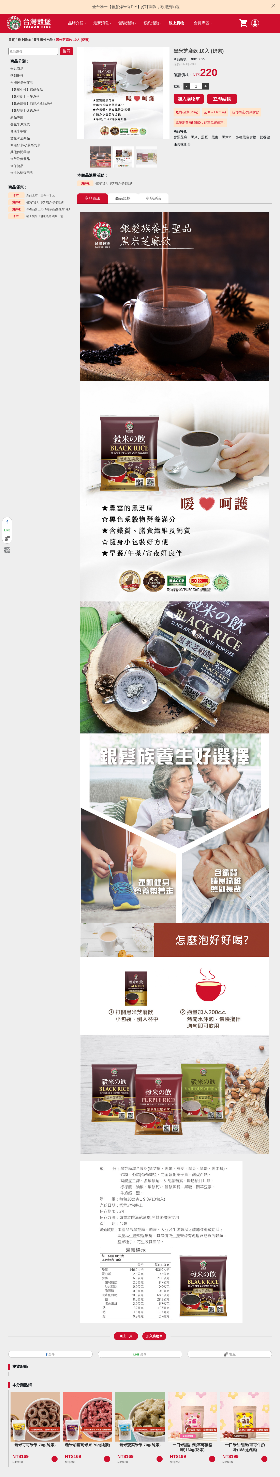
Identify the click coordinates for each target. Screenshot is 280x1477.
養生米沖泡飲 (43, 40)
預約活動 (151, 23)
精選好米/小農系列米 (25, 145)
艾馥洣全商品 (20, 138)
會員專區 (201, 23)
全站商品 (16, 68)
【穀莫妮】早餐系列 (25, 96)
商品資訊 (92, 198)
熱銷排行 (16, 75)
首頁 (11, 40)
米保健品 (16, 166)
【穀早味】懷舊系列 (25, 110)
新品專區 (16, 117)
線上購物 (176, 23)
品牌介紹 (76, 23)
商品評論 (153, 198)
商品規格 (123, 198)
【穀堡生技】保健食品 (26, 89)
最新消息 (101, 23)
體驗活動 (126, 23)
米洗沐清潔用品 (21, 173)
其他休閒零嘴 (20, 152)
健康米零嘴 (18, 131)
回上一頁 (125, 1336)
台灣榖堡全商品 (21, 82)
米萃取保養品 (20, 159)
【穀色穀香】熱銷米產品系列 (31, 103)
